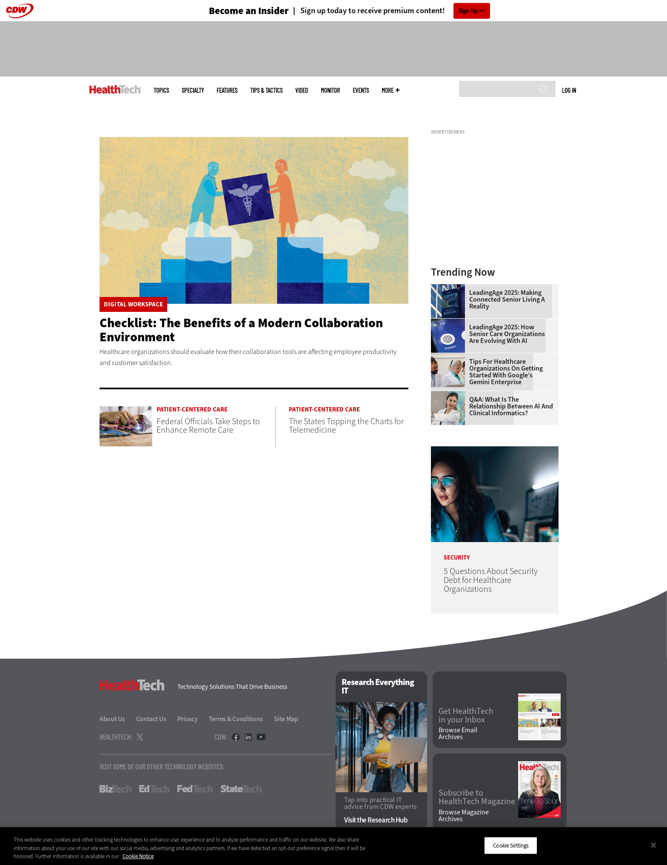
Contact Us (151, 718)
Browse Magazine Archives (464, 815)
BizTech (115, 789)
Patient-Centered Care (192, 409)
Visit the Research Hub (376, 820)
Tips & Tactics (266, 90)
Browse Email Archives (458, 733)
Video (301, 90)
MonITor (330, 90)
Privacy (187, 718)
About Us (112, 718)
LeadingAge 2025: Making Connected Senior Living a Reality (507, 299)
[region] (333, 846)
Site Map (286, 718)
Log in (569, 90)
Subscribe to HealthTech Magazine (477, 797)
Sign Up (468, 11)
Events (361, 90)
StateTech (241, 789)
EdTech (154, 789)
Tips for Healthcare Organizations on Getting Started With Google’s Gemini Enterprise (506, 371)
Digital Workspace (133, 304)
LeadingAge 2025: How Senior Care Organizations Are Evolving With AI (507, 334)
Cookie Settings (510, 845)
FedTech (195, 789)
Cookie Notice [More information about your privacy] (138, 856)
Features (227, 90)
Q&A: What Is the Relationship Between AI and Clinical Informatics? (511, 406)
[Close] (653, 845)
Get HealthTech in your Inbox (466, 715)
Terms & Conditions (236, 718)
